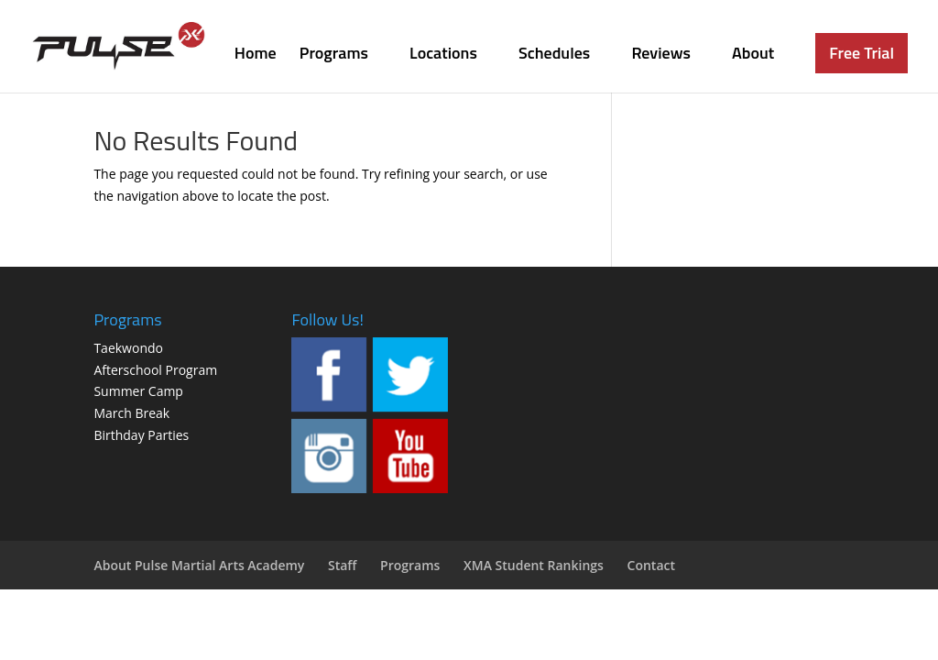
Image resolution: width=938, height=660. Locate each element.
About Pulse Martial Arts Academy (198, 565)
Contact (651, 565)
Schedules (554, 56)
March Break (131, 413)
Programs (334, 56)
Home (255, 56)
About (753, 56)
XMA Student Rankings (534, 565)
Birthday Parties (141, 435)
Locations (443, 56)
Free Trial (861, 52)
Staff (342, 565)
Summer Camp (138, 391)
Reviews (661, 56)
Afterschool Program (155, 370)
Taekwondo (128, 348)
